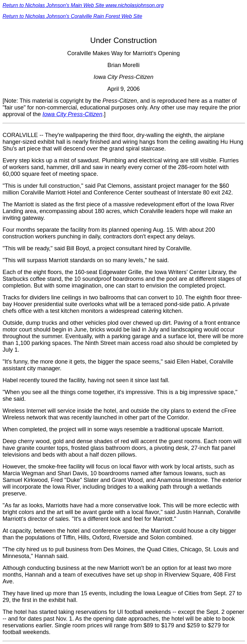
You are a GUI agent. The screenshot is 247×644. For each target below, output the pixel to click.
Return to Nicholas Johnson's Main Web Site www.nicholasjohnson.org (83, 5)
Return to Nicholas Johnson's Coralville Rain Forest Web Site (72, 16)
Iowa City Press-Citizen (72, 114)
